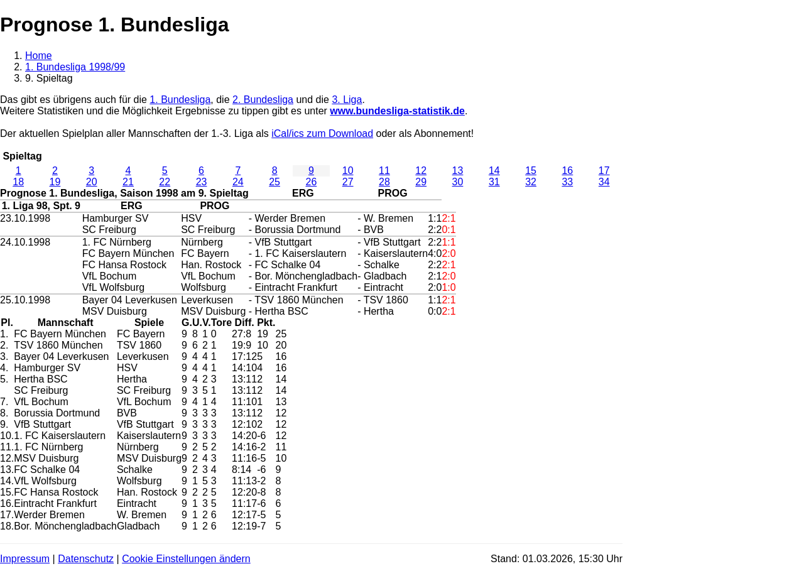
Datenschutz (86, 558)
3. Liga (347, 99)
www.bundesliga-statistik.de (397, 111)
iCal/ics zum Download (322, 133)
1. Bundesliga (179, 99)
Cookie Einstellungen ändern (186, 558)
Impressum (25, 558)
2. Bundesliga (262, 99)
